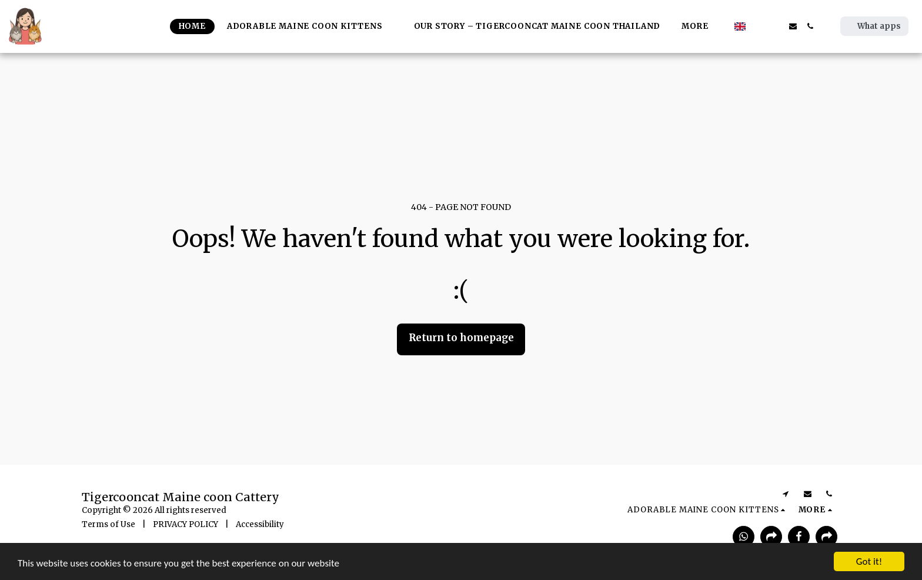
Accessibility (260, 524)
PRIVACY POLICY (185, 524)
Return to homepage (461, 338)
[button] (759, 26)
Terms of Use (108, 524)
